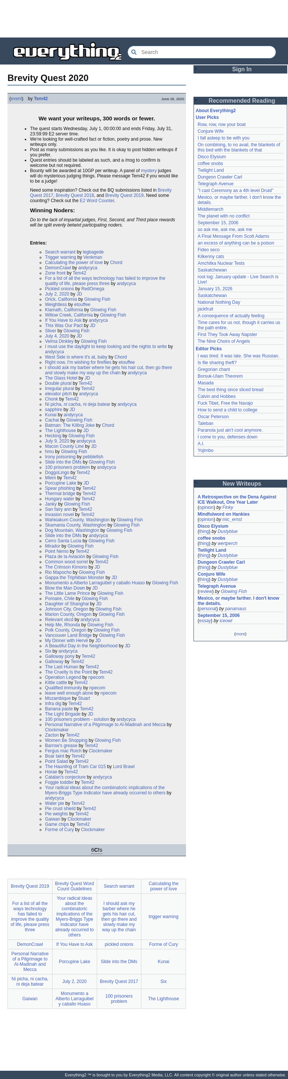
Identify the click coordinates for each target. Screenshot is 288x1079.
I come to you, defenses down (227, 437)
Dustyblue (227, 531)
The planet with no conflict (224, 216)
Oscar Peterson (213, 416)
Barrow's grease (61, 745)
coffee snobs (210, 163)
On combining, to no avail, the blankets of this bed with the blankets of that (239, 147)
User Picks (207, 117)
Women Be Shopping (66, 740)
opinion (206, 507)
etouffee (82, 304)
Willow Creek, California (69, 315)
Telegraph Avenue (216, 183)
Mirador (52, 546)
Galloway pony (60, 656)
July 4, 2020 (57, 336)
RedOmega (92, 288)
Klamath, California (64, 309)
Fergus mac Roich (63, 750)
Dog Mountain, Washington (72, 530)
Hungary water (59, 498)
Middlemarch (211, 209)
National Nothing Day (219, 302)
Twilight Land (211, 170)
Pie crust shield (60, 808)
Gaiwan (52, 819)
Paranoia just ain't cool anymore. (230, 430)
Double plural (58, 383)
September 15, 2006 (218, 222)
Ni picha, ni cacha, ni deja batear (77, 404)
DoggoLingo (57, 472)
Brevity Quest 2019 (124, 195)
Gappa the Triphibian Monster (74, 577)
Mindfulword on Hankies (224, 514)
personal (207, 608)
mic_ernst (232, 519)
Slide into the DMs (63, 462)
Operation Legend (63, 677)
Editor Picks (209, 348)
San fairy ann (58, 509)
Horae (51, 771)
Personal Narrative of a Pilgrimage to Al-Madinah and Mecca (105, 724)
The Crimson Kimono (66, 567)
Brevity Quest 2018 (75, 195)
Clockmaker (57, 729)
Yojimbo (205, 450)
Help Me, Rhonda (62, 624)
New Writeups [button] (242, 483)
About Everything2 (216, 110)
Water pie (54, 803)
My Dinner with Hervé (66, 640)
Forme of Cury (59, 829)
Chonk (51, 399)
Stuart (84, 698)
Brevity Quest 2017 (119, 981)
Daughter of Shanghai (67, 603)
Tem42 (41, 98)
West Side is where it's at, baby (76, 357)
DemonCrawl (58, 267)
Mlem (50, 477)
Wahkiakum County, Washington (77, 519)
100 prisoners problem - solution (77, 719)
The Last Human (61, 666)
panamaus (235, 608)
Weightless (56, 304)
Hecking (53, 435)
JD (79, 294)
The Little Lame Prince (67, 593)
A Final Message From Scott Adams (233, 236)
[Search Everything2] (202, 52)
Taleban (205, 423)
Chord (116, 262)
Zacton (52, 735)
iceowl (226, 620)
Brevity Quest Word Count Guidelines (74, 886)
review (205, 591)
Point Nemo (57, 551)
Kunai (51, 414)
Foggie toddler (59, 782)
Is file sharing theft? (217, 362)
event (16, 98)
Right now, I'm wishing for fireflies (78, 362)
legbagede (93, 252)
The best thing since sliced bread (230, 389)
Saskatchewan (212, 270)
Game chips (57, 824)
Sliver (50, 330)
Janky (51, 504)
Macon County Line (64, 446)
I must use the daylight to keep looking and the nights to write (106, 346)
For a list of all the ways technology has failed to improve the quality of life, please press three (105, 281)
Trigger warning (60, 257)
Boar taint (54, 756)
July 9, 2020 (57, 441)
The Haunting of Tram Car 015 (75, 766)
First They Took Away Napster (227, 334)
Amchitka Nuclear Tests (221, 263)
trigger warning (163, 916)
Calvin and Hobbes (217, 396)
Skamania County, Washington (75, 525)
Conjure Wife (211, 131)
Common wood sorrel (66, 561)
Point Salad (56, 761)
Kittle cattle (56, 682)
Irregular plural (59, 388)
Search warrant (60, 252)
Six (48, 651)
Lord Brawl (123, 766)
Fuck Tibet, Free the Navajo (225, 403)
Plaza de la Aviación (65, 556)
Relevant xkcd (59, 619)
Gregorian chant (214, 369)
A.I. (201, 443)
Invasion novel (59, 514)
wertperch (227, 543)
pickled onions (119, 944)
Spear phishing (60, 488)
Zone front (55, 273)
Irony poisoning (60, 456)
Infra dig (53, 703)
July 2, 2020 (57, 294)
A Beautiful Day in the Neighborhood (81, 645)
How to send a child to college (227, 410)
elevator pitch (58, 393)
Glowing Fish (97, 299)
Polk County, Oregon (66, 630)
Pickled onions (59, 288)
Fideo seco (209, 249)
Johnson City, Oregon (66, 609)
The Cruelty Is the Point (68, 672)
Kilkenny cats (211, 256)
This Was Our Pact (63, 325)
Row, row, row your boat (222, 124)
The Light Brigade (63, 714)
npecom (96, 677)
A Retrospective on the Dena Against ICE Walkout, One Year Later (237, 499)
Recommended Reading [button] (241, 101)
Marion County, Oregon (68, 614)
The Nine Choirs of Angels (224, 341)
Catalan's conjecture (65, 777)
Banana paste (59, 708)
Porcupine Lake (60, 483)
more (240, 634)
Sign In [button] (242, 69)
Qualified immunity (63, 687)
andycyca (88, 267)
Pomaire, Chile (60, 598)
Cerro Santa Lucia (63, 540)
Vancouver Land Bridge (68, 635)
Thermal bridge (60, 493)
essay (205, 620)
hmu (49, 451)
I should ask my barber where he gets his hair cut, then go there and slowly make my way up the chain (108, 370)
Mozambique (58, 698)
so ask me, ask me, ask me (225, 229)
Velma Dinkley (59, 341)
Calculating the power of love (74, 262)
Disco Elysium (212, 156)
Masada (206, 383)
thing (204, 531)
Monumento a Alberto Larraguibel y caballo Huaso (95, 582)
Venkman (92, 257)
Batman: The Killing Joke (70, 425)
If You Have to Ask (63, 320)
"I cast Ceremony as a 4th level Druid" (235, 190)
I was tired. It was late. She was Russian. (238, 356)
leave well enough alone (69, 693)
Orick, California (61, 299)
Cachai (52, 420)
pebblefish (93, 456)
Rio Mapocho (58, 572)
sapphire (53, 409)
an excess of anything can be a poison (236, 243)
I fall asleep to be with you (223, 138)
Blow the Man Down (65, 588)
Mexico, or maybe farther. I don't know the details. (238, 601)
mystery (149, 170)
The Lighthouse (60, 430)
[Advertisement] (144, 19)
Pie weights (56, 813)
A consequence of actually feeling (231, 315)
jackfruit (205, 309)
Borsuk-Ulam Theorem (220, 376)
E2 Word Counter (97, 200)
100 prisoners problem (67, 467)
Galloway (54, 661)
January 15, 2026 (215, 288)
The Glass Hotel (61, 378)
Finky (227, 507)
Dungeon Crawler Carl (220, 177)
